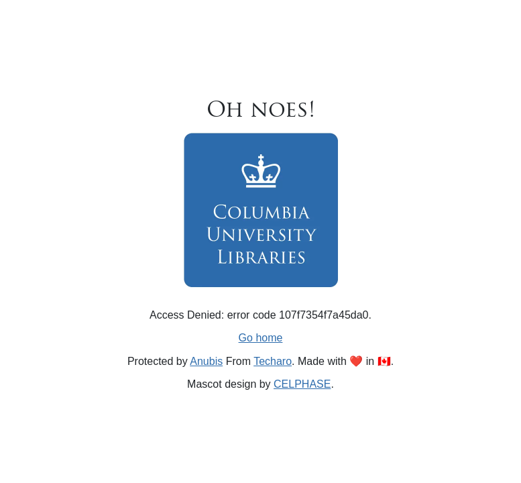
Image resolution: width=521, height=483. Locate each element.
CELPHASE (302, 384)
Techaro (272, 361)
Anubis (206, 361)
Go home (261, 337)
